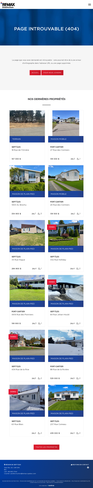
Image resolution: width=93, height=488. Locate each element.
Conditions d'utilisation (37, 482)
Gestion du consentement (54, 482)
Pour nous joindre (52, 72)
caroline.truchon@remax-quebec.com (23, 473)
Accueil (35, 72)
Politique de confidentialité (81, 481)
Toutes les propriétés (46, 447)
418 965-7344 (12, 471)
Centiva (51, 485)
